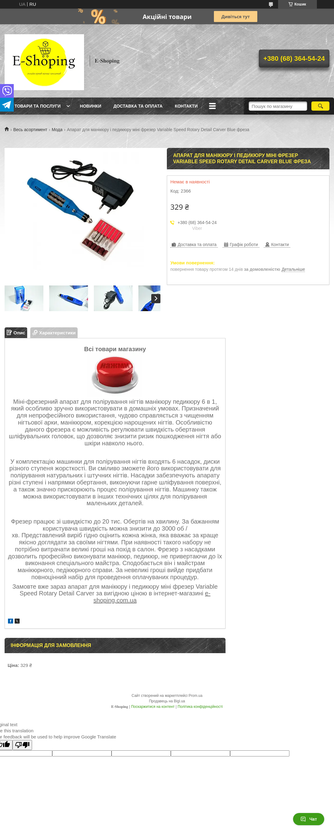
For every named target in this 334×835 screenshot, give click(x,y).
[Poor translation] (22, 745)
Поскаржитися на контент (152, 706)
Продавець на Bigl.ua (167, 701)
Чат (308, 819)
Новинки (90, 106)
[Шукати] (320, 106)
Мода (57, 129)
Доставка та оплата (138, 106)
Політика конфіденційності (200, 706)
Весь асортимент (30, 129)
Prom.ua (195, 695)
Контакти (186, 106)
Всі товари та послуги (33, 106)
